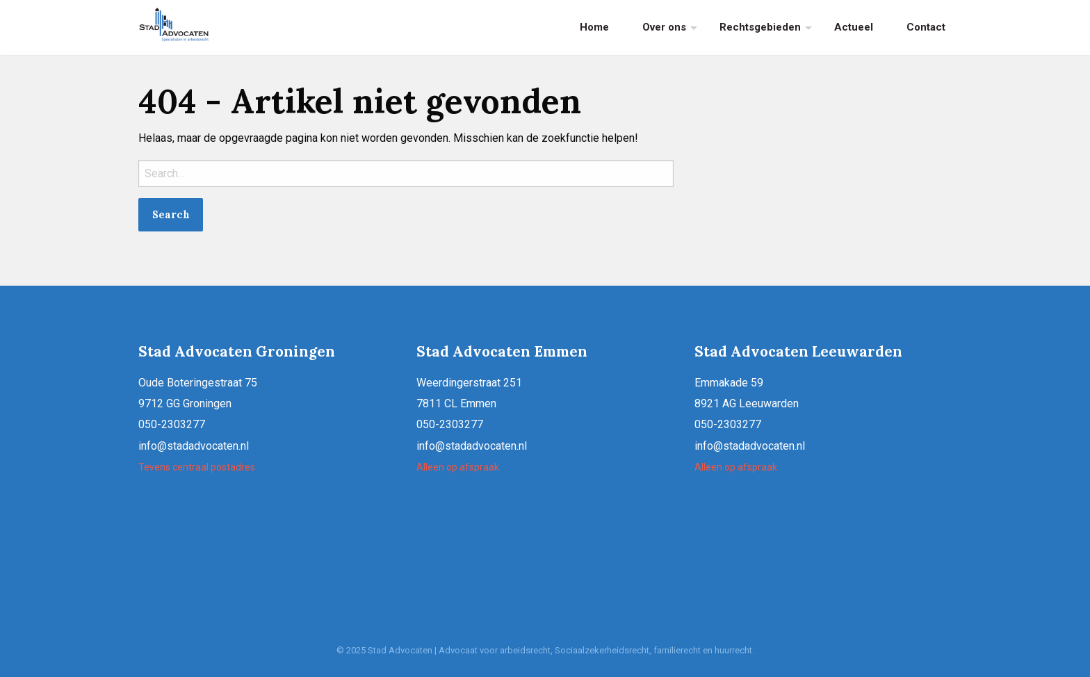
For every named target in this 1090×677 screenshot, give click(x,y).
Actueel (853, 27)
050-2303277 (171, 424)
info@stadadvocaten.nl (193, 445)
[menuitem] (594, 27)
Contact (925, 27)
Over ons (664, 27)
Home (594, 27)
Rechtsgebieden (760, 27)
